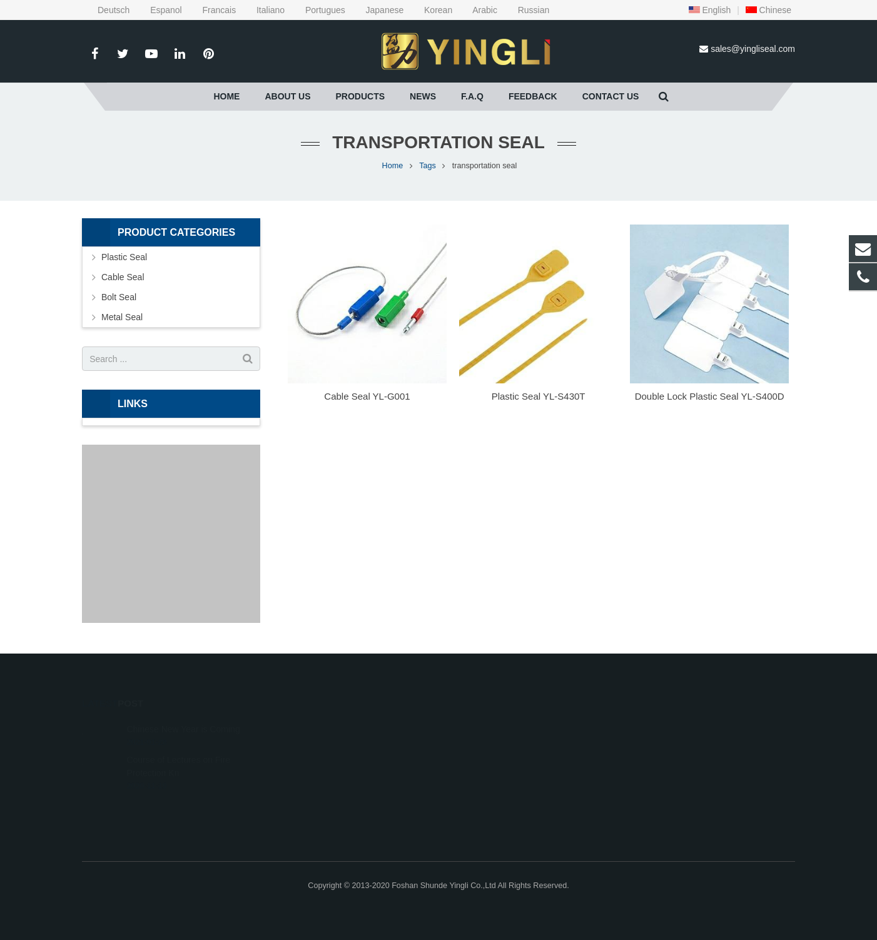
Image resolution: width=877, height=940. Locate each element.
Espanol (158, 10)
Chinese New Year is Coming (183, 713)
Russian (524, 10)
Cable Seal (122, 277)
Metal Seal (122, 317)
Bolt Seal (118, 297)
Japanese (377, 10)
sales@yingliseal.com (753, 49)
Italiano (262, 10)
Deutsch (107, 10)
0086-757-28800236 (495, 728)
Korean (430, 10)
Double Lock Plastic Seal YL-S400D (709, 396)
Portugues (317, 10)
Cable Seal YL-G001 (367, 396)
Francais (211, 10)
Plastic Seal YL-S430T (539, 396)
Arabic (477, 10)
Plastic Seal (124, 257)
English (710, 10)
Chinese (768, 10)
